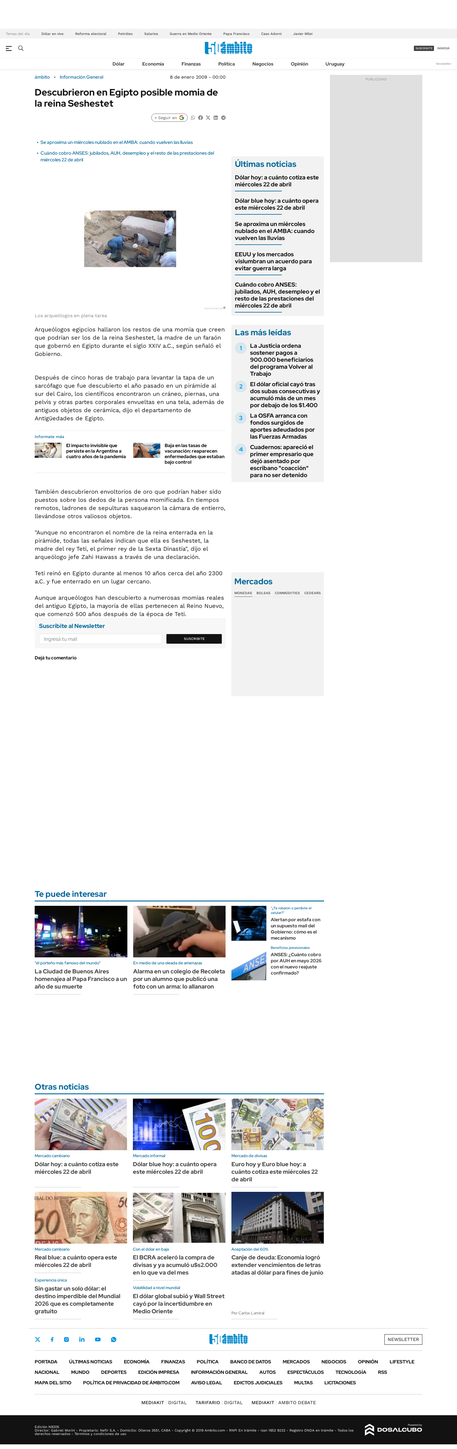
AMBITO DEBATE (284, 1402)
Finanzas (191, 64)
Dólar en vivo (52, 34)
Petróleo (125, 34)
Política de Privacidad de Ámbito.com (131, 1383)
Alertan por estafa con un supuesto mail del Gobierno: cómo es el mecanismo (295, 929)
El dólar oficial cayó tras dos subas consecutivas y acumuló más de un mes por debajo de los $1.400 (285, 394)
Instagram (66, 1339)
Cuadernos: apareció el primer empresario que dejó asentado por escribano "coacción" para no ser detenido (282, 461)
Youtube (98, 1339)
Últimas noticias (90, 1362)
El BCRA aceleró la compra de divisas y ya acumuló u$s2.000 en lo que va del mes (175, 1265)
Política (226, 64)
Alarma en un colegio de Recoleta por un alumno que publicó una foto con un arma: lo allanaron (179, 979)
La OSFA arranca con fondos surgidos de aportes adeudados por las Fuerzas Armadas (282, 426)
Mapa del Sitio (53, 1383)
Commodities (287, 593)
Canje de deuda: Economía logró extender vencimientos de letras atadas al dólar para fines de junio (277, 1265)
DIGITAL (164, 1402)
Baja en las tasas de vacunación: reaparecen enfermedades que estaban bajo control (194, 453)
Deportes (113, 1372)
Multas (303, 1383)
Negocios (262, 64)
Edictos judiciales (258, 1383)
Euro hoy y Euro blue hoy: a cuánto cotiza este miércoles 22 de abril (274, 1171)
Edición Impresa (158, 1372)
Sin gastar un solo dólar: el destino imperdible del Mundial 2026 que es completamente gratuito (77, 1300)
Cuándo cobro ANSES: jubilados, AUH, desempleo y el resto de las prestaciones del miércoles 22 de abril (277, 295)
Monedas (243, 593)
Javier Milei (302, 34)
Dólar (119, 64)
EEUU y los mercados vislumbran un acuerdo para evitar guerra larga (273, 261)
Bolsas (263, 593)
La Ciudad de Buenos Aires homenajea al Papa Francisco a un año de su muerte (81, 979)
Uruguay (335, 64)
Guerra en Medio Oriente (191, 34)
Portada (46, 1362)
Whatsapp (113, 1339)
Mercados (296, 1362)
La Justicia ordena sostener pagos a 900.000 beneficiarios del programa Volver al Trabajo (281, 359)
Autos (267, 1372)
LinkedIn (82, 1339)
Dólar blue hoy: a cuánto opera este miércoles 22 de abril (277, 204)
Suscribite (194, 639)
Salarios (151, 34)
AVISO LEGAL (206, 1383)
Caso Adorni (271, 34)
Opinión (299, 64)
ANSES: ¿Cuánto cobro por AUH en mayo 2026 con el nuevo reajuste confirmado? (296, 964)
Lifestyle (402, 1362)
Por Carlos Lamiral (247, 1313)
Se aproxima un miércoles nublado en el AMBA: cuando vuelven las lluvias (117, 142)
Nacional (47, 1372)
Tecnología (350, 1372)
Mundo (80, 1372)
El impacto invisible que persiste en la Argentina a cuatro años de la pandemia (96, 451)
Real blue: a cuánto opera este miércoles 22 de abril (76, 1261)
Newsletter (443, 63)
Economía (153, 64)
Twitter (38, 1339)
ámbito (42, 77)
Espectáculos (305, 1372)
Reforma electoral (90, 34)
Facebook (52, 1339)
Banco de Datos (250, 1362)
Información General (81, 77)
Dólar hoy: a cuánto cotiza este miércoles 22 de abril (277, 181)
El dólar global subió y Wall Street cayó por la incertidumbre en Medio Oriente (178, 1303)
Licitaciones (340, 1383)
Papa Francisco (236, 34)
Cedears (312, 593)
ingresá (443, 48)
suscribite (424, 48)
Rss (382, 1372)
